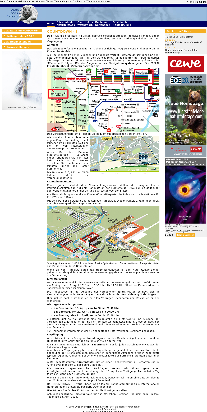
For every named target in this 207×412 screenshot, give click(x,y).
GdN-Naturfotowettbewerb (21, 30)
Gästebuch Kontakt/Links (122, 23)
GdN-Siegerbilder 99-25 (19, 36)
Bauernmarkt (100, 344)
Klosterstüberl (142, 350)
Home (51, 23)
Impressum (95, 409)
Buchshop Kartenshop (103, 23)
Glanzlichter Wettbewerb (85, 23)
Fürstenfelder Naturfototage (66, 23)
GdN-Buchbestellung (17, 41)
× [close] (187, 2)
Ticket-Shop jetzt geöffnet (179, 37)
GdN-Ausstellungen (16, 47)
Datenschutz (110, 409)
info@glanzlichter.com (61, 371)
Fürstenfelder (85, 362)
